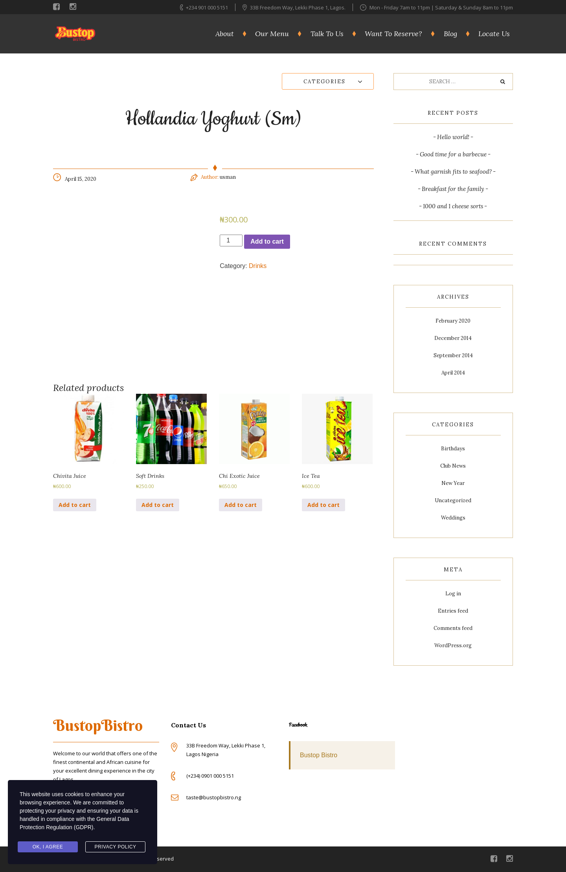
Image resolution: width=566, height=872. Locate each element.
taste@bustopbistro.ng (213, 797)
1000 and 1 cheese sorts (453, 206)
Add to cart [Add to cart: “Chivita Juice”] (75, 505)
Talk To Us (327, 33)
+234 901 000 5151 (207, 7)
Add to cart (266, 241)
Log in (453, 593)
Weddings (453, 517)
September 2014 (453, 355)
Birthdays (453, 448)
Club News (453, 466)
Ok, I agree (48, 847)
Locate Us (494, 33)
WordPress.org (453, 645)
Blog (450, 33)
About (224, 33)
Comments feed (453, 628)
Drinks (257, 266)
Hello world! (453, 137)
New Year (453, 483)
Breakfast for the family (453, 189)
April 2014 (453, 372)
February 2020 (453, 321)
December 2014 (453, 338)
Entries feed (453, 611)
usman (228, 177)
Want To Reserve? (393, 33)
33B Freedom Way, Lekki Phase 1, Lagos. (298, 7)
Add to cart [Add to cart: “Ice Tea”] (323, 505)
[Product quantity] (231, 240)
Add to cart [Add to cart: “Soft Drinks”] (158, 505)
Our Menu (272, 33)
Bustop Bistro (318, 755)
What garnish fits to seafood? (453, 171)
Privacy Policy (115, 847)
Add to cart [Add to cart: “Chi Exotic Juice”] (240, 505)
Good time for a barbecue (453, 154)
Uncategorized (453, 500)
